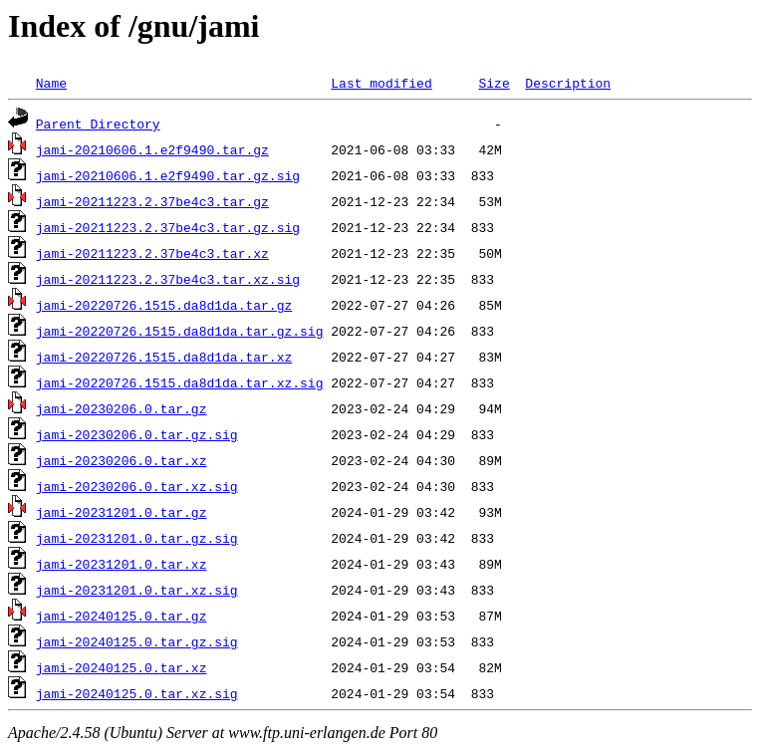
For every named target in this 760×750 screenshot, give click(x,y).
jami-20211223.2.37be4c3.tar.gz (152, 201)
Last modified (381, 83)
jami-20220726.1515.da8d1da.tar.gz (164, 305)
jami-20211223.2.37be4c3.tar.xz (152, 253)
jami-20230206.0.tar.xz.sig (137, 486)
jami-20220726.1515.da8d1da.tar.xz (164, 357)
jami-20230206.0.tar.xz (121, 460)
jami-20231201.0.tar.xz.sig (137, 590)
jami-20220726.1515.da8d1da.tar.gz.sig (180, 331)
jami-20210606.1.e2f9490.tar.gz (152, 149)
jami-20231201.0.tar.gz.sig (137, 538)
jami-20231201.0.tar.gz (121, 512)
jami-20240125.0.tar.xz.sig (137, 693)
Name (51, 83)
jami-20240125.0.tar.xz (121, 667)
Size (493, 83)
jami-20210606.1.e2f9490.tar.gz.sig (168, 175)
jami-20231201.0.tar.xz (121, 564)
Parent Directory (98, 123)
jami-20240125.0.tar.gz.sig (137, 641)
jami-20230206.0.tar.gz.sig (137, 434)
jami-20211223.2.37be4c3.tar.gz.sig (168, 227)
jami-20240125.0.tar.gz (121, 616)
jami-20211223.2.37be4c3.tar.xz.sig (168, 279)
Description (568, 83)
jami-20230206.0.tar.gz (121, 408)
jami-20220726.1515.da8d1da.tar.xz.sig (180, 382)
